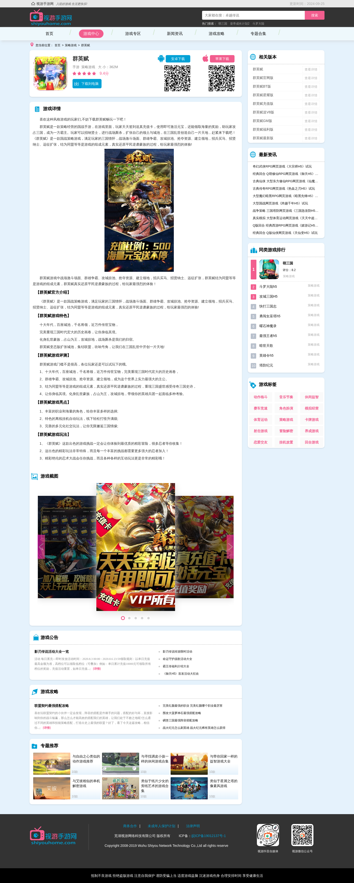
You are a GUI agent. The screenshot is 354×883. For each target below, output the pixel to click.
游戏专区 (133, 33)
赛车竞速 (260, 408)
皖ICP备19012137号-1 (209, 836)
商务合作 (130, 826)
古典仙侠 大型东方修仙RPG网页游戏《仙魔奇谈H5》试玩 (286, 181)
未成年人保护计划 (161, 826)
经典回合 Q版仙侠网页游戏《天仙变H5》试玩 (285, 233)
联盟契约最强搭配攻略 (51, 706)
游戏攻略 (216, 33)
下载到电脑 (86, 84)
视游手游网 (45, 4)
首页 (49, 33)
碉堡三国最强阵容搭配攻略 (180, 720)
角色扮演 (286, 408)
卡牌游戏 (312, 420)
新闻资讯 (175, 33)
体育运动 (260, 420)
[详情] (97, 668)
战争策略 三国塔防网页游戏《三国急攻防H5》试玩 (286, 211)
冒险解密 (286, 431)
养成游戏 (312, 431)
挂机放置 (286, 442)
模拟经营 (312, 408)
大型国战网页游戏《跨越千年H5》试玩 (280, 203)
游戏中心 (91, 33)
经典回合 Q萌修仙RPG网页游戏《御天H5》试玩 (286, 174)
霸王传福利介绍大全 (176, 666)
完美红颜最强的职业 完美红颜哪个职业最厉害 (192, 705)
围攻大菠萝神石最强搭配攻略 (182, 713)
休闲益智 (312, 397)
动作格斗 (260, 397)
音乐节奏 (286, 397)
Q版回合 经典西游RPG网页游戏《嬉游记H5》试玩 (286, 225)
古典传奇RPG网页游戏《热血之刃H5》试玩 (284, 188)
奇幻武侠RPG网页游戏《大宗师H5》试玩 (282, 166)
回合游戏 (312, 442)
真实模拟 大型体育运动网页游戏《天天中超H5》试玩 (286, 218)
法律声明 (193, 826)
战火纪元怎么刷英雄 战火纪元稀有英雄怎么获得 (194, 728)
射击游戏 (260, 431)
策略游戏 (71, 45)
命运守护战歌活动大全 (177, 659)
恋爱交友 (260, 442)
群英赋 (85, 45)
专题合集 (258, 33)
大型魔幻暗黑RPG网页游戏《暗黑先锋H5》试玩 (286, 196)
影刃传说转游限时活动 (177, 651)
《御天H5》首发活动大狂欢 (181, 673)
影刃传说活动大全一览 (51, 652)
